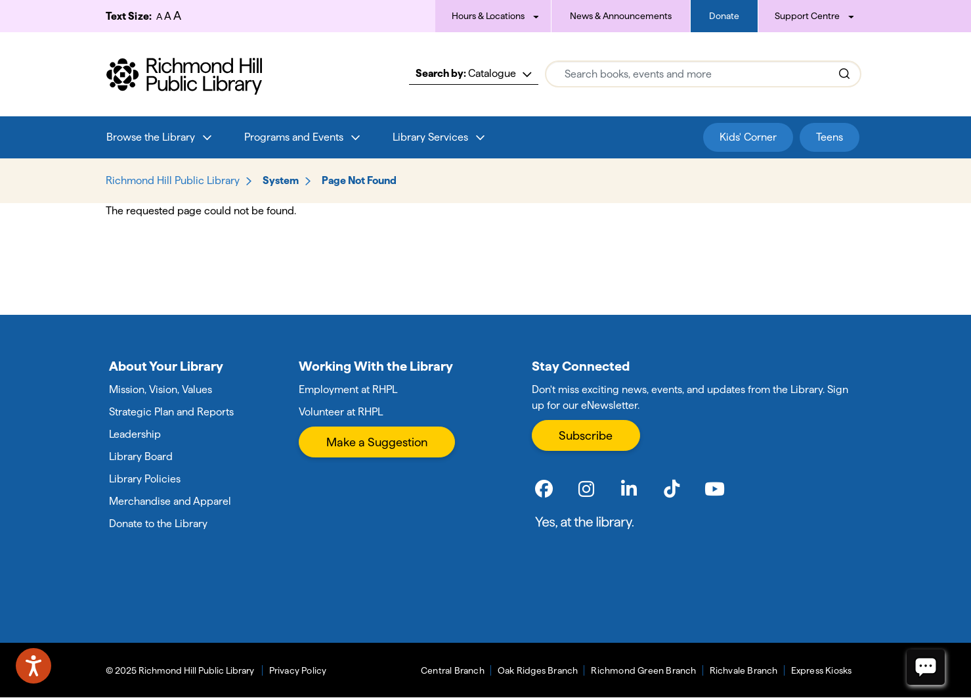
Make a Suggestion (376, 442)
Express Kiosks (821, 670)
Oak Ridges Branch (538, 670)
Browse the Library (150, 137)
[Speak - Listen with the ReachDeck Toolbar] (33, 666)
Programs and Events (293, 137)
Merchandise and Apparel (170, 501)
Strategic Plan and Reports (171, 411)
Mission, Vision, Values (160, 389)
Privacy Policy (298, 670)
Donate (724, 16)
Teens (829, 137)
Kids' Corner (748, 137)
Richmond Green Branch (643, 670)
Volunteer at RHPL (341, 411)
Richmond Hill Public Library (173, 180)
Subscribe (586, 435)
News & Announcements (621, 16)
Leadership (135, 434)
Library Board (141, 456)
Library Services (430, 137)
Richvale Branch (744, 670)
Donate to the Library (158, 523)
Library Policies (145, 478)
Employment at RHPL (348, 389)
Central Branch (453, 670)
